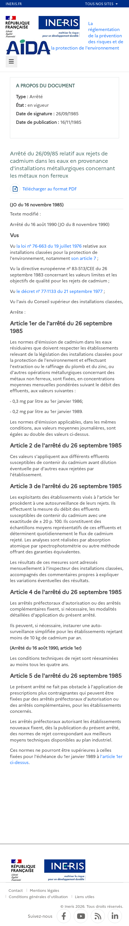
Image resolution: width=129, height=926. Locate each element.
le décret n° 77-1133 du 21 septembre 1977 (59, 291)
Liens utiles (84, 896)
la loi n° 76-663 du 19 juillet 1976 (49, 246)
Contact (16, 890)
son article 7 (84, 258)
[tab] (11, 61)
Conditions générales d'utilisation (38, 896)
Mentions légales (44, 890)
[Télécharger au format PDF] (43, 189)
